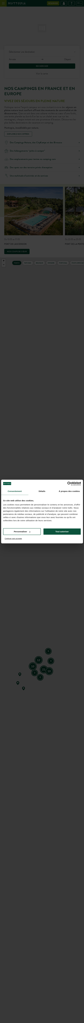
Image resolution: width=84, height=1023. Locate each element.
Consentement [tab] (15, 491)
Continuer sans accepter (13, 539)
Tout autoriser (62, 531)
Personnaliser (22, 531)
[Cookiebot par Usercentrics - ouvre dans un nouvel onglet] (69, 484)
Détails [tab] (42, 491)
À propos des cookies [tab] (69, 491)
